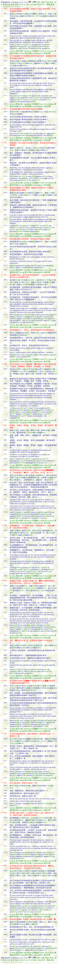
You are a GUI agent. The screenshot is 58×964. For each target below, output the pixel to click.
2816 (51, 369)
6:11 (2, 469)
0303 (17, 231)
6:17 (2, 782)
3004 (15, 193)
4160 (48, 688)
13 (17, 6)
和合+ (52, 2)
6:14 (2, 640)
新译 (5, 4)
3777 (44, 371)
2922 (11, 66)
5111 (37, 14)
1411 (23, 648)
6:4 (2, 142)
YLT (31, 4)
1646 (23, 66)
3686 (37, 477)
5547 (48, 686)
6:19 (2, 865)
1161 (51, 586)
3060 (46, 430)
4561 (22, 743)
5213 (23, 63)
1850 (30, 535)
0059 (32, 922)
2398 (36, 822)
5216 (15, 14)
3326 (27, 242)
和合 (47, 2)
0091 (11, 284)
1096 (34, 690)
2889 (43, 61)
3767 (15, 148)
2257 (55, 477)
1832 (29, 530)
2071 (53, 741)
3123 (50, 282)
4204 (55, 688)
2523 (20, 150)
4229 (44, 14)
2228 (16, 369)
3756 (15, 61)
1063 (30, 741)
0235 (14, 265)
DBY (35, 4)
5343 (20, 818)
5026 (27, 588)
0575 (41, 873)
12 (15, 6)
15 (20, 6)
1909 (25, 16)
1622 (44, 820)
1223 (55, 645)
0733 (55, 374)
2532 (22, 48)
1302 (37, 282)
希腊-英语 (50, 4)
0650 (43, 284)
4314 (16, 46)
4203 (11, 822)
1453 (41, 645)
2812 (15, 430)
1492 (20, 61)
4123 (25, 430)
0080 (15, 197)
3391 (16, 743)
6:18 (2, 812)
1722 (16, 63)
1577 (27, 150)
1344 (50, 480)
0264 (16, 822)
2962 (20, 477)
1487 (51, 61)
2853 (39, 739)
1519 (11, 743)
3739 (26, 229)
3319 (21, 231)
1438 (22, 280)
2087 (30, 14)
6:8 (2, 329)
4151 (20, 480)
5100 (21, 45)
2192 (23, 14)
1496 (20, 374)
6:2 (2, 55)
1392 (16, 948)
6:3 (2, 108)
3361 (27, 371)
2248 (32, 648)
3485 (11, 873)
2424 (27, 477)
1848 (36, 150)
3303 (22, 148)
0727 (11, 433)
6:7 (2, 274)
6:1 (2, 8)
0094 (15, 16)
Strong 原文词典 (26, 53)
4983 (53, 588)
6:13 (2, 580)
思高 (16, 4)
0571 (13, 244)
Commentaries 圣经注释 (41, 53)
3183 (36, 430)
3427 (20, 530)
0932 (18, 371)
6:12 (2, 525)
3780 (39, 16)
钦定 (12, 4)
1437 (32, 148)
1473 (50, 533)
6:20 (2, 919)
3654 (20, 282)
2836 (25, 586)
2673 (44, 588)
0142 (25, 688)
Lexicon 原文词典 (16, 51)
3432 (30, 374)
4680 (41, 195)
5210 (15, 333)
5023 (18, 335)
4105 (36, 371)
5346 (37, 741)
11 (13, 6)
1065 (54, 112)
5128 (39, 178)
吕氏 (8, 4)
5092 (27, 922)
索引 (38, 2)
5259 (16, 535)
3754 (36, 96)
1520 (20, 229)
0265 (22, 820)
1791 (41, 193)
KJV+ (44, 4)
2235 (15, 315)
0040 (48, 16)
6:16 (2, 733)
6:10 (2, 425)
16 (22, 6)
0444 (34, 818)
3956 (15, 530)
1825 (39, 648)
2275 (25, 282)
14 (18, 6)
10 (11, 6)
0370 (50, 63)
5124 (20, 267)
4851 (51, 530)
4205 (53, 371)
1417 (44, 741)
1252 (53, 195)
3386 (50, 112)
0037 (41, 480)
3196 (11, 688)
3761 (13, 229)
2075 (43, 63)
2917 (33, 280)
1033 (15, 586)
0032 (39, 112)
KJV (23, 4)
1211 (44, 922)
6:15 (2, 680)
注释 (42, 2)
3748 (30, 950)
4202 (22, 590)
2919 (32, 16)
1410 (46, 195)
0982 (15, 114)
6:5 (2, 187)
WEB (39, 4)
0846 (27, 231)
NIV (20, 4)
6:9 (2, 363)
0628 (32, 480)
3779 (50, 193)
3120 (19, 416)
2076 (29, 195)
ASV (27, 4)
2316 (11, 371)
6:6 (2, 238)
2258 (36, 475)
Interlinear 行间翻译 (31, 51)
